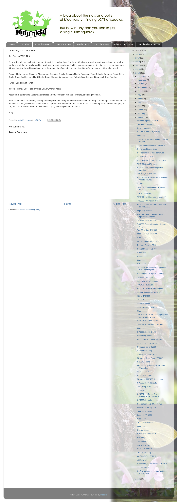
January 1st (142, 460)
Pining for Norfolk (144, 449)
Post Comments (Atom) (30, 210)
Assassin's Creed (144, 375)
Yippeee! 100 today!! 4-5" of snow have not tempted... (151, 268)
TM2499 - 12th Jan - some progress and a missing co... (152, 316)
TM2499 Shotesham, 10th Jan (150, 324)
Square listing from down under (150, 292)
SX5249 (140, 183)
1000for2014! (82, 44)
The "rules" (25, 44)
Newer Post (15, 203)
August (141, 91)
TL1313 (140, 300)
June (140, 99)
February (142, 114)
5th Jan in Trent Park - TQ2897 (150, 358)
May (140, 102)
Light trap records (144, 211)
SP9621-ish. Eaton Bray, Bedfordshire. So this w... (148, 395)
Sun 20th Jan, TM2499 (146, 249)
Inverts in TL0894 (144, 415)
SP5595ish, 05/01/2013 (147, 383)
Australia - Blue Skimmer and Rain (151, 160)
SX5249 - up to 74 (145, 362)
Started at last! (143, 430)
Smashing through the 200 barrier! (151, 145)
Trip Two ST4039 (144, 124)
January (141, 117)
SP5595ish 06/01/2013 (147, 354)
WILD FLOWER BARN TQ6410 (150, 288)
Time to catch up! (144, 411)
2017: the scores (63, 44)
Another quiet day (144, 351)
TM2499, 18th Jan (145, 277)
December (142, 76)
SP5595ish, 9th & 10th (146, 332)
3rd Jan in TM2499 (145, 422)
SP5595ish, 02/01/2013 (147, 434)
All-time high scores (123, 44)
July (140, 95)
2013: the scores (101, 44)
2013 (137, 73)
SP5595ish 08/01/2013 (147, 343)
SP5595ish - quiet (144, 400)
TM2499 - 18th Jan (145, 285)
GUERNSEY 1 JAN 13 (146, 456)
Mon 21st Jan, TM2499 (147, 234)
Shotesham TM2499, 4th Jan (149, 404)
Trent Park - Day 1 (145, 452)
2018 (137, 62)
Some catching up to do (147, 149)
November (142, 80)
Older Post (119, 203)
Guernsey (141, 135)
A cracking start (143, 445)
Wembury (141, 437)
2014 (137, 69)
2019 (137, 58)
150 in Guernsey (144, 193)
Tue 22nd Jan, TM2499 (147, 230)
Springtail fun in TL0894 (147, 347)
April (140, 106)
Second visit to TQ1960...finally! (150, 274)
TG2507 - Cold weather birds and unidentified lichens (151, 188)
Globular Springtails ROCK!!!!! (150, 120)
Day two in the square (146, 408)
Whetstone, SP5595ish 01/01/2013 (152, 464)
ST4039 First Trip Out (146, 156)
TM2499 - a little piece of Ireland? (151, 197)
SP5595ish (141, 252)
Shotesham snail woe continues (150, 153)
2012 (137, 479)
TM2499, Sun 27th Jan (147, 164)
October (141, 84)
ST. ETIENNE (143, 467)
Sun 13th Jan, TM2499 (146, 307)
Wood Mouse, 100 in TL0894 (149, 339)
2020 (137, 54)
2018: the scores (43, 44)
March (141, 110)
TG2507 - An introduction (147, 201)
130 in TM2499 (143, 296)
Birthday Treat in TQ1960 (148, 245)
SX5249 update (143, 303)
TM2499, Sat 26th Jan (146, 174)
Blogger (103, 495)
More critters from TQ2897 (148, 241)
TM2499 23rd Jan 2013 (147, 220)
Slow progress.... (144, 128)
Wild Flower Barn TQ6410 (148, 321)
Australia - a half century (147, 281)
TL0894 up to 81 (144, 386)
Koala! (140, 256)
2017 (137, 65)
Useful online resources (149, 44)
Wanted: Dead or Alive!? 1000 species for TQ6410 (150, 215)
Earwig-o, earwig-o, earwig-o (149, 132)
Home (12, 44)
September (143, 87)
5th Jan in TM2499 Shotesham (150, 379)
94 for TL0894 (143, 372)
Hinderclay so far (144, 336)
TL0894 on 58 (143, 441)
